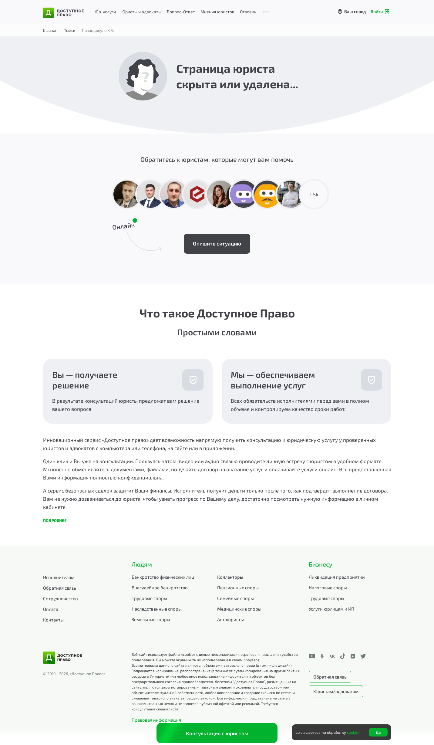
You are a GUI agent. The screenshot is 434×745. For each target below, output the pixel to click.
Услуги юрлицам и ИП (331, 608)
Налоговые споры (328, 587)
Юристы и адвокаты (141, 11)
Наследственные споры (157, 608)
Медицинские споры (239, 608)
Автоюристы (230, 619)
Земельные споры (151, 619)
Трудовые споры (149, 598)
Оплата (50, 609)
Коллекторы (230, 577)
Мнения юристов (217, 11)
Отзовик (248, 11)
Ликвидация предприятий (337, 577)
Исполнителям (58, 577)
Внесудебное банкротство (160, 587)
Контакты (53, 619)
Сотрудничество (60, 598)
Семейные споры (235, 598)
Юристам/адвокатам (335, 691)
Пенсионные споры (238, 587)
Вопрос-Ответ (181, 11)
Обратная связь (59, 588)
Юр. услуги (105, 11)
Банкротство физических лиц (163, 577)
